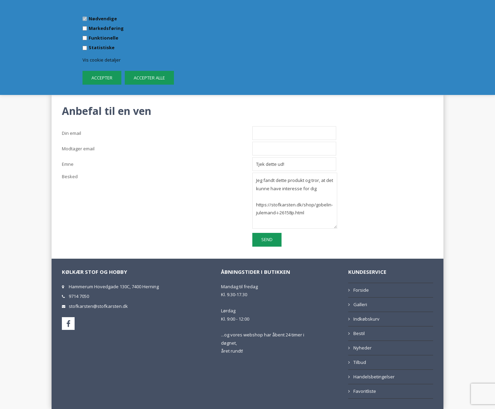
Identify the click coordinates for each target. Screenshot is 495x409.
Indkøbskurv (366, 319)
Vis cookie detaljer (101, 60)
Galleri (360, 304)
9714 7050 (79, 296)
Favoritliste (364, 391)
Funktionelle (103, 38)
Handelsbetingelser (374, 377)
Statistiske (101, 47)
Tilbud (359, 362)
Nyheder (362, 348)
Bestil (359, 333)
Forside (361, 290)
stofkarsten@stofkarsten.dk (98, 306)
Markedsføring (106, 28)
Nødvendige (103, 18)
